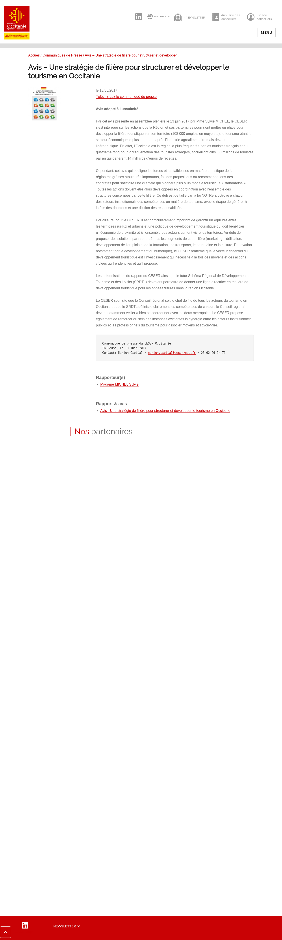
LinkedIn (136, 12)
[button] (16, 932)
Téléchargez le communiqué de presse (126, 96)
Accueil (34, 55)
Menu (266, 32)
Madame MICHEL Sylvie (119, 384)
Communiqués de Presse (62, 55)
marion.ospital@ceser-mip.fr (172, 352)
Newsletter (64, 926)
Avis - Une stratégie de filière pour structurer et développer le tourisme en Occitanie (165, 411)
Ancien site (158, 16)
